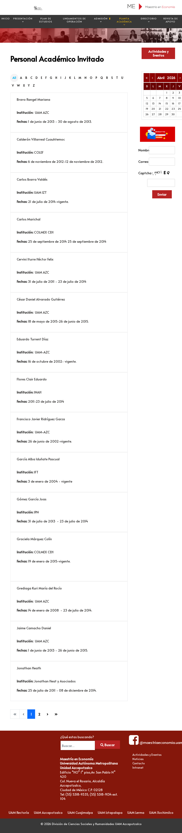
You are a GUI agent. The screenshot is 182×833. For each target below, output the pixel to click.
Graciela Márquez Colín (34, 539)
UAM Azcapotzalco (48, 812)
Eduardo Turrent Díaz (32, 339)
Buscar (107, 744)
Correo (142, 161)
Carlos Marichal (28, 219)
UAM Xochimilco (161, 812)
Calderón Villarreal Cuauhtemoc (41, 139)
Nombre (142, 150)
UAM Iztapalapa (110, 812)
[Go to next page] (47, 714)
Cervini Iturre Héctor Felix (35, 259)
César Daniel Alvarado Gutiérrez (41, 299)
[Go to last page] (56, 714)
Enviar (162, 194)
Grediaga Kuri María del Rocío (39, 588)
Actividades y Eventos (158, 53)
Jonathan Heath (29, 668)
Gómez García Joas (31, 499)
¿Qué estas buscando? (77, 737)
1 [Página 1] (31, 714)
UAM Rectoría (19, 812)
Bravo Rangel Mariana (33, 99)
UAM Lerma (135, 812)
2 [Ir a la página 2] (39, 714)
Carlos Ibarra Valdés (32, 179)
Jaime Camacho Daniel (34, 628)
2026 (171, 77)
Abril (162, 77)
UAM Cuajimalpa (80, 812)
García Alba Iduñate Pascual (38, 459)
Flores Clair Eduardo (32, 379)
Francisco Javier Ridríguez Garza (41, 419)
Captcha (142, 173)
